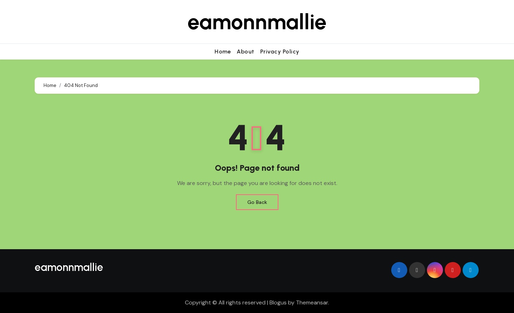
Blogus (278, 302)
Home (223, 51)
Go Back (257, 202)
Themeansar (312, 302)
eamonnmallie (257, 22)
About (246, 51)
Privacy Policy (279, 51)
